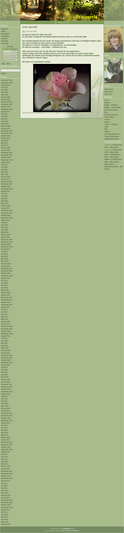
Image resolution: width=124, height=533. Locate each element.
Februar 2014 (6, 408)
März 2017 (4, 319)
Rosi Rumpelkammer (112, 134)
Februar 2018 (6, 293)
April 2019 (4, 259)
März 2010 (4, 522)
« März (3, 64)
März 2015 (4, 377)
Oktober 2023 (6, 136)
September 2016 (7, 334)
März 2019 (4, 261)
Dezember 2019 (6, 239)
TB (54, 113)
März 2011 (4, 493)
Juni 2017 (4, 312)
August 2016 (5, 336)
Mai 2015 (4, 372)
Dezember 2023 (6, 131)
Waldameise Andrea (112, 139)
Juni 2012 (4, 457)
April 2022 (4, 172)
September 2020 (7, 218)
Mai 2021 (4, 198)
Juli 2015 (4, 367)
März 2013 (4, 435)
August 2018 (5, 278)
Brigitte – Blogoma (111, 105)
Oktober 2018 (6, 273)
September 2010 (7, 507)
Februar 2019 (6, 264)
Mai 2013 (4, 430)
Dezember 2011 (6, 471)
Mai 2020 (4, 227)
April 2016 (4, 346)
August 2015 (5, 365)
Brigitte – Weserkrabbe (113, 107)
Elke (106, 112)
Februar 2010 (6, 524)
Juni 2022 (4, 167)
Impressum (108, 92)
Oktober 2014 (6, 389)
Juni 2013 (4, 428)
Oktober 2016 (6, 331)
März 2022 (4, 174)
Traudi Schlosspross (112, 136)
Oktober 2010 (6, 505)
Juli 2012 (4, 454)
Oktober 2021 (6, 186)
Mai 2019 (4, 256)
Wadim (107, 159)
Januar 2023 (5, 150)
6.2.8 (69, 528)
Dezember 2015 (6, 355)
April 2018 (4, 288)
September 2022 (7, 160)
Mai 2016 (4, 343)
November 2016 (6, 329)
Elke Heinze (109, 164)
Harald (107, 122)
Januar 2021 (5, 208)
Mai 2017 (4, 314)
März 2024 (4, 124)
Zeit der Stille (31, 31)
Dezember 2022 (6, 153)
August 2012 (5, 452)
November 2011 (6, 474)
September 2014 (7, 392)
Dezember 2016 (6, 326)
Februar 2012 (6, 466)
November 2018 (6, 271)
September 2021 (7, 189)
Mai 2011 (4, 488)
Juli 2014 (4, 396)
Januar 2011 (5, 498)
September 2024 (7, 109)
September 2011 (7, 478)
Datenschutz (109, 89)
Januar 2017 (5, 324)
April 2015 (4, 375)
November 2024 (6, 104)
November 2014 (6, 387)
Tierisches (4, 41)
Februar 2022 (6, 177)
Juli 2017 (4, 309)
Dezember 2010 (6, 500)
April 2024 (4, 121)
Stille (60, 113)
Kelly (106, 127)
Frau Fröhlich (109, 117)
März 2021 (4, 203)
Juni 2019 (4, 254)
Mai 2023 (4, 143)
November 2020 (6, 213)
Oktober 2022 (6, 157)
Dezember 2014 (6, 384)
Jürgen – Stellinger (111, 124)
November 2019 (6, 242)
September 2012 (7, 449)
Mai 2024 (4, 119)
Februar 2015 (6, 379)
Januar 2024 (5, 128)
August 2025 (5, 85)
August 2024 (5, 112)
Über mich (108, 94)
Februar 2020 (6, 235)
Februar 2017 (6, 321)
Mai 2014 (4, 401)
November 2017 (6, 300)
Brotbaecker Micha (111, 110)
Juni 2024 (4, 116)
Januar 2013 (5, 440)
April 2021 (4, 201)
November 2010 (6, 502)
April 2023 (4, 145)
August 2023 (5, 138)
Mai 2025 (4, 90)
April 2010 (4, 519)
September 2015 (7, 362)
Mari (106, 129)
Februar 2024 (6, 126)
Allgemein (4, 29)
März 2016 (4, 348)
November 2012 (6, 445)
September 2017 (7, 305)
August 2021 (5, 191)
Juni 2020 (4, 225)
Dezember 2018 (6, 268)
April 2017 (4, 317)
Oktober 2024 (6, 107)
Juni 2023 (4, 140)
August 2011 (5, 481)
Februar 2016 (6, 350)
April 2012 (4, 461)
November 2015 (6, 358)
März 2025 (4, 95)
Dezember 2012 (6, 442)
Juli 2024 (4, 114)
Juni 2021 (4, 196)
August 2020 (5, 220)
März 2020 (4, 232)
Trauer (63, 113)
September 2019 (7, 247)
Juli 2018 (4, 280)
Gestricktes (5, 36)
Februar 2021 (6, 206)
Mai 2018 (4, 285)
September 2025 (7, 83)
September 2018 (7, 276)
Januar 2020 (5, 237)
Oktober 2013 (6, 418)
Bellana (107, 103)
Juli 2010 (4, 512)
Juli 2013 (4, 425)
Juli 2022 (4, 165)
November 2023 (6, 133)
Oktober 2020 (6, 215)
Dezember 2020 (6, 210)
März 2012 (4, 464)
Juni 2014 (4, 399)
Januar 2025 (5, 99)
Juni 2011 (4, 486)
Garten (3, 31)
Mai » (9, 64)
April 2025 (4, 92)
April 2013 (4, 433)
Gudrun (107, 119)
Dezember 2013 (6, 413)
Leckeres (4, 38)
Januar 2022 (5, 179)
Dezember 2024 (6, 102)
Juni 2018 (4, 283)
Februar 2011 (6, 495)
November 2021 (6, 184)
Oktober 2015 (6, 360)
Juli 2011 (4, 483)
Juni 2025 (4, 87)
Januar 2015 (5, 382)
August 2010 (5, 510)
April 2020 (4, 230)
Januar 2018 (5, 295)
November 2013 (6, 416)
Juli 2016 (4, 338)
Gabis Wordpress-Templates (70, 530)
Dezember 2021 (6, 181)
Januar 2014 (5, 411)
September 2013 (7, 420)
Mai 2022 (4, 169)
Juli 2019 (4, 252)
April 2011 (4, 490)
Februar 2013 (6, 437)
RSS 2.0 (51, 113)
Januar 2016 (5, 353)
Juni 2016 (4, 341)
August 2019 (5, 249)
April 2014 (4, 403)
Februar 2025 (6, 97)
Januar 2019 (5, 266)
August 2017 (5, 307)
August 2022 (5, 162)
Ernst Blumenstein (111, 115)
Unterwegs (5, 43)
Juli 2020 (4, 222)
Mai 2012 (4, 459)
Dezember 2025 (6, 80)
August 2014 (5, 394)
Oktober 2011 (6, 476)
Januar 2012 (5, 469)
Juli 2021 (4, 194)
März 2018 (4, 290)
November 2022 (6, 155)
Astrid (107, 100)
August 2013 (5, 423)
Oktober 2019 (6, 244)
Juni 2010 (4, 515)
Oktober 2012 (6, 447)
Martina (107, 131)
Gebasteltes (5, 34)
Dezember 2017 (6, 297)
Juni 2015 (4, 370)
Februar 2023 (6, 148)
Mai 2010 (4, 517)
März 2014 (4, 406)
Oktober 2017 (6, 302)
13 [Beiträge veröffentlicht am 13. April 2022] (8, 55)
